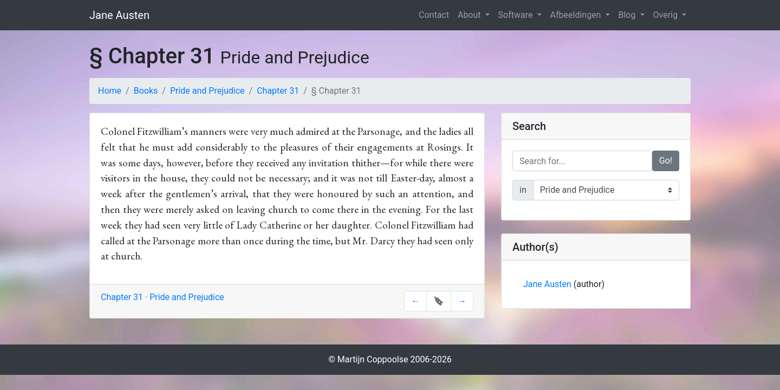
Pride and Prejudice (207, 91)
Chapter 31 (278, 91)
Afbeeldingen (576, 15)
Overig (666, 15)
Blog (628, 15)
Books (146, 91)
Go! (665, 160)
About (470, 15)
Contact (434, 15)
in (522, 190)
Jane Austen (119, 15)
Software (516, 15)
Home (109, 91)
